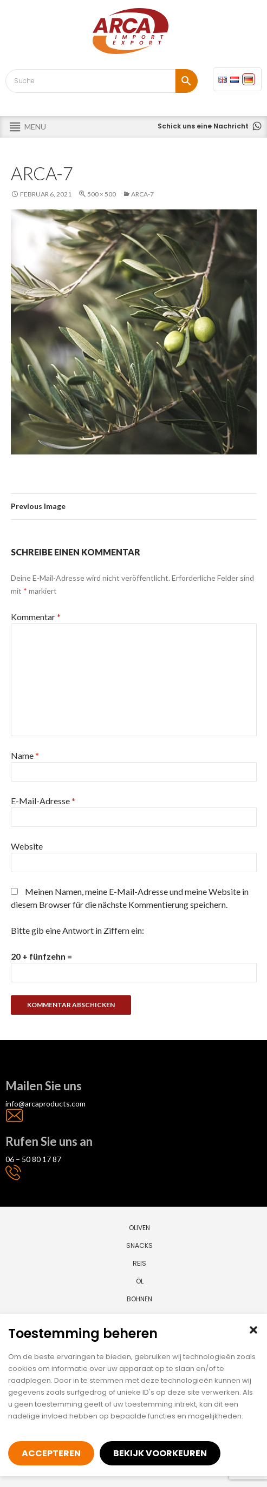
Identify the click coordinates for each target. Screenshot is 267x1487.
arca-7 (142, 194)
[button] (253, 1330)
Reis (139, 1263)
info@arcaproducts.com (45, 1103)
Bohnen (139, 1298)
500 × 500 (101, 194)
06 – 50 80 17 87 (33, 1159)
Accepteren (51, 1453)
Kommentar (36, 617)
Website (27, 846)
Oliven (139, 1227)
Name (25, 755)
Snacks (139, 1245)
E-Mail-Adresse (43, 801)
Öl (140, 1281)
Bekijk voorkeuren (160, 1453)
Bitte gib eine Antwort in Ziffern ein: (77, 930)
